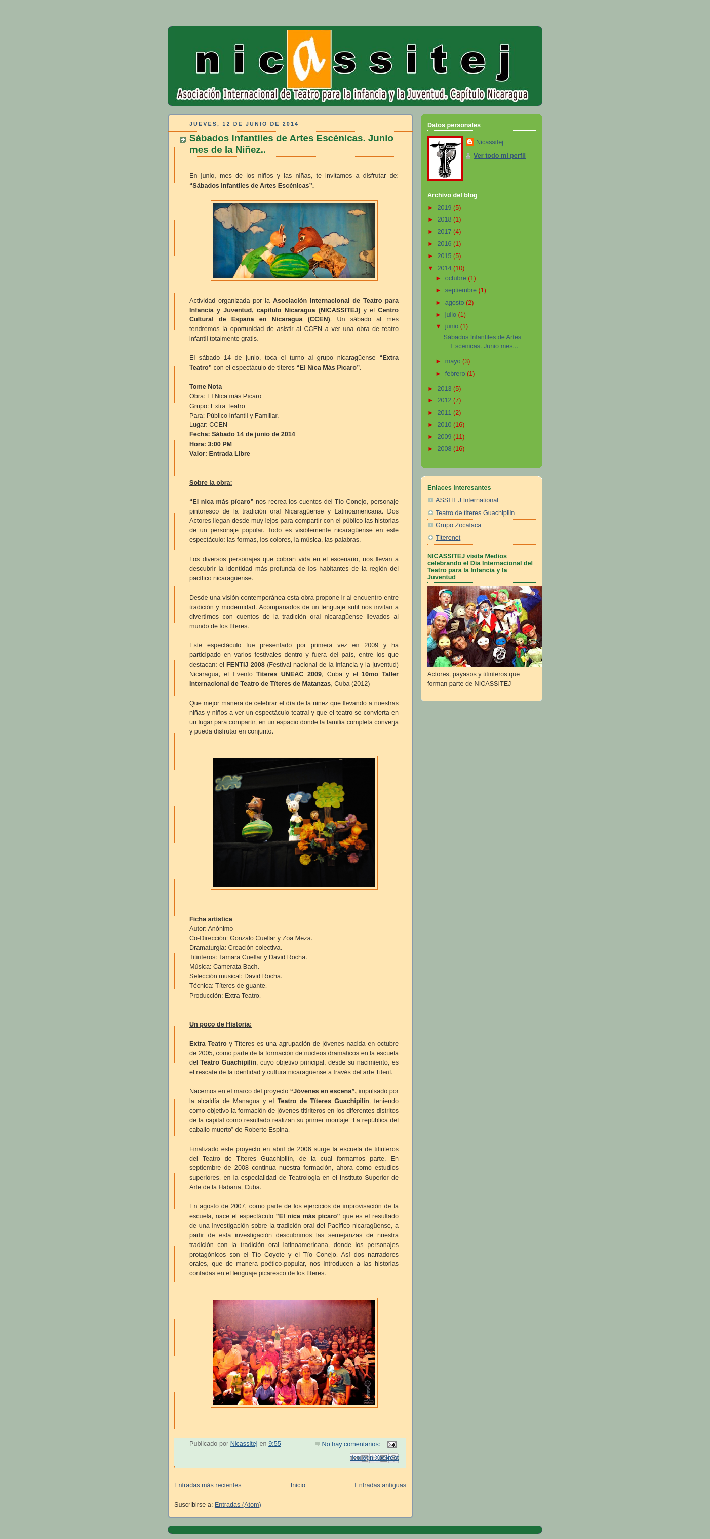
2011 (446, 412)
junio (452, 326)
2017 (446, 231)
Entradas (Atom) (238, 1504)
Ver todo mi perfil (500, 155)
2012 (446, 400)
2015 (446, 256)
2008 (446, 448)
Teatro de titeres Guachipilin (475, 513)
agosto (455, 302)
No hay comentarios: (352, 1444)
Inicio (298, 1485)
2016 (446, 243)
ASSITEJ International (467, 500)
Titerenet (448, 537)
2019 (446, 207)
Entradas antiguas (380, 1485)
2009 (446, 437)
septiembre (462, 290)
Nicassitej (489, 142)
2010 (446, 424)
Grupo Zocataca (458, 525)
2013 (446, 388)
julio (451, 314)
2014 (446, 268)
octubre (456, 278)
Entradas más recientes (207, 1485)
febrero (456, 373)
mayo (453, 361)
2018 (446, 219)
